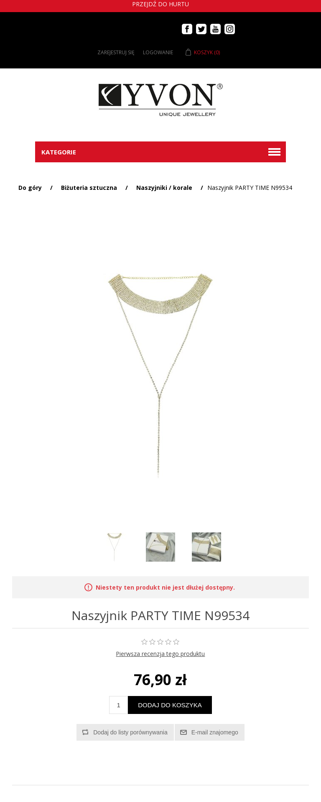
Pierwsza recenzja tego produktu (160, 654)
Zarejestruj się (116, 52)
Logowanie (158, 52)
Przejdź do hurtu (160, 4)
